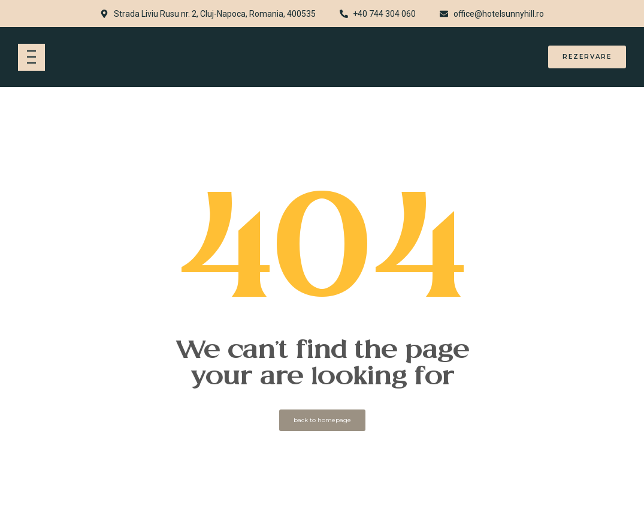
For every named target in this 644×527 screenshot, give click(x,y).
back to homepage (322, 420)
